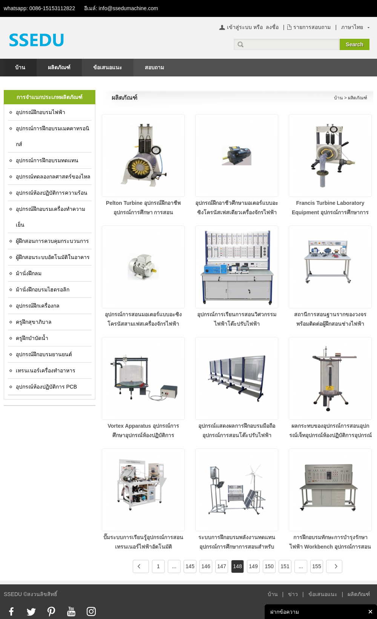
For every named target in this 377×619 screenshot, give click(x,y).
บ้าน (20, 67)
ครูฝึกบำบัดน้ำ (32, 338)
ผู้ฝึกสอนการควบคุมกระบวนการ (52, 241)
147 (221, 566)
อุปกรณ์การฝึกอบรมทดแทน (47, 160)
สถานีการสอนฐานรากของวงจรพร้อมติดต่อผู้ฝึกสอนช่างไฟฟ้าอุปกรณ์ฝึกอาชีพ (330, 323)
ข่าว (293, 594)
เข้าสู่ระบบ (239, 27)
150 (269, 566)
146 (205, 566)
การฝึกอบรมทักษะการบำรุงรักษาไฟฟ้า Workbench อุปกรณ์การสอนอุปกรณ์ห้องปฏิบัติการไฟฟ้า (330, 546)
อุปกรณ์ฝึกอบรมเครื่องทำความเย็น (50, 217)
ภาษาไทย (352, 27)
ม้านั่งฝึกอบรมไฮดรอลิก (42, 290)
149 (253, 566)
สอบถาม (154, 67)
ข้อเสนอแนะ (107, 67)
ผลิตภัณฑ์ (59, 67)
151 (284, 566)
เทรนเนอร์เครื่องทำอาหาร (45, 370)
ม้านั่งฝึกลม (28, 273)
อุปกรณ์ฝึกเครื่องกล (38, 306)
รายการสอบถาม (312, 27)
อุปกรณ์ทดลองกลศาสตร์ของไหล (53, 177)
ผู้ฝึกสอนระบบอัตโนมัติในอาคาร (53, 257)
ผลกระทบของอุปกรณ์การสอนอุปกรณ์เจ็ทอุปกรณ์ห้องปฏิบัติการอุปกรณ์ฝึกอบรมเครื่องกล (330, 435)
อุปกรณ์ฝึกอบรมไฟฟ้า (40, 112)
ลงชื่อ (272, 27)
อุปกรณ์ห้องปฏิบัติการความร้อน (51, 193)
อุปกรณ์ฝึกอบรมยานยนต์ (44, 354)
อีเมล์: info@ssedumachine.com (121, 8)
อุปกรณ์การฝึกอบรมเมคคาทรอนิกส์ (52, 136)
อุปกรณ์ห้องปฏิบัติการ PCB (46, 387)
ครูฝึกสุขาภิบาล (34, 322)
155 (316, 566)
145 (189, 566)
